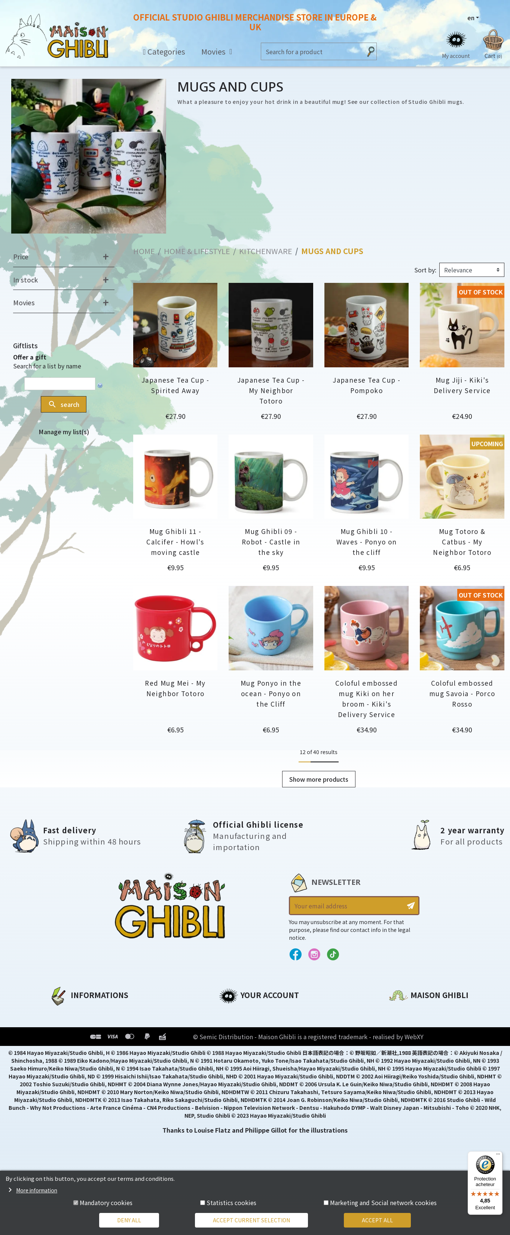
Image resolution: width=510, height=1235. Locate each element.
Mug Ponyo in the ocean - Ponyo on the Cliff (271, 693)
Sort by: (425, 269)
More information (36, 1190)
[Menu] (498, 1155)
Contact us (406, 1092)
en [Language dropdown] (470, 17)
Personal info (240, 1013)
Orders (229, 1025)
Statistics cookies (231, 1202)
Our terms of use (75, 1038)
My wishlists (238, 1063)
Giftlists (25, 345)
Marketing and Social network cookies (383, 1202)
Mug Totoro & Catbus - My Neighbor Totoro (462, 542)
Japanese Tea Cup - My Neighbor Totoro (271, 390)
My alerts (233, 1076)
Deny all (129, 1220)
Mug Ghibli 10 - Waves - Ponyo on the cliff (366, 542)
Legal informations (80, 1025)
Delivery (61, 1063)
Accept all (377, 1220)
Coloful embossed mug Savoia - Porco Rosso (462, 693)
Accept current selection (251, 1220)
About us (63, 1013)
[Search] (311, 51)
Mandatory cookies (106, 1202)
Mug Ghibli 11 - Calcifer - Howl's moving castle (175, 542)
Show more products (318, 779)
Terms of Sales (72, 1051)
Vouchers (233, 1051)
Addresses (235, 1038)
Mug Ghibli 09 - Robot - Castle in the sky (271, 542)
